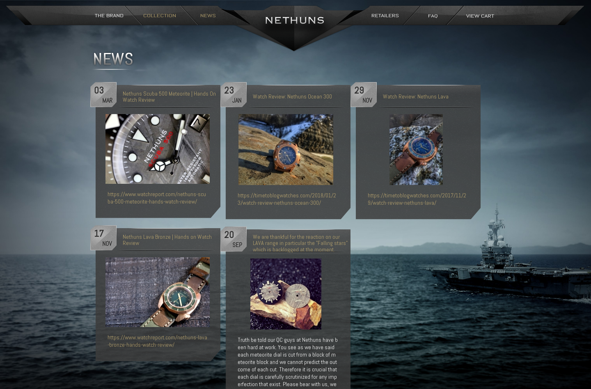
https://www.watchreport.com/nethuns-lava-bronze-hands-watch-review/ (157, 341)
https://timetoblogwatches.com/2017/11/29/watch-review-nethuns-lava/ (417, 199)
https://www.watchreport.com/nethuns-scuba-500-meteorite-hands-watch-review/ (157, 197)
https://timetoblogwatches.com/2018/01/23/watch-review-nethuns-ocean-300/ (287, 199)
